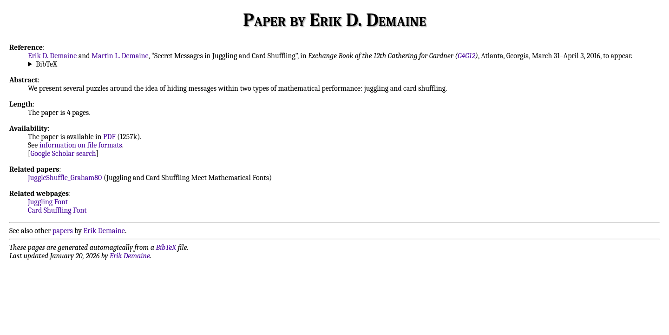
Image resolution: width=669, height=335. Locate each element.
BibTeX (46, 64)
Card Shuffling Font (57, 210)
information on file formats (80, 145)
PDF (109, 137)
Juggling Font (48, 202)
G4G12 (466, 56)
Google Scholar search (63, 153)
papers (62, 231)
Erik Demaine (104, 231)
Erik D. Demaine (52, 56)
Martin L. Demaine (120, 56)
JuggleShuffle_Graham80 (65, 178)
